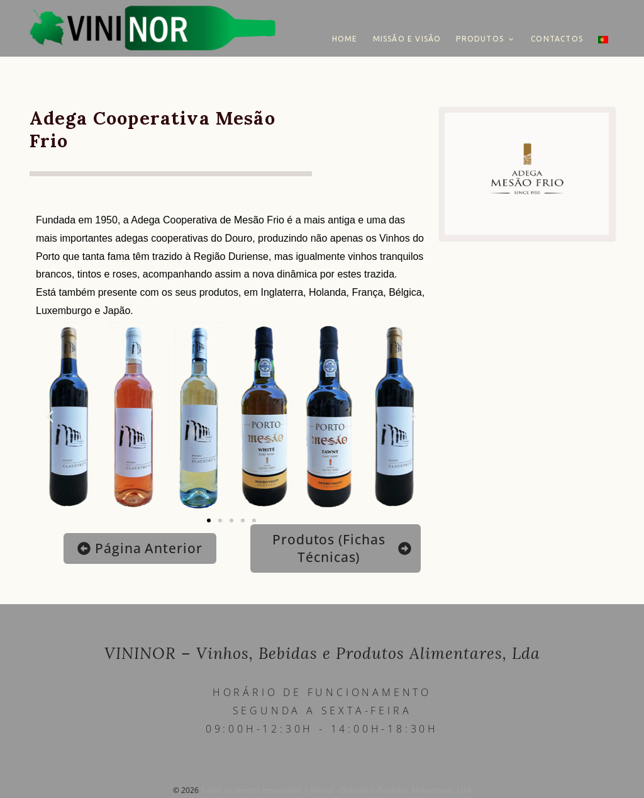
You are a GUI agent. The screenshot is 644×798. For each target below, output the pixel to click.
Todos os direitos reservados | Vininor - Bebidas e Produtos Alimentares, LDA (336, 790)
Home (345, 39)
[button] (50, 417)
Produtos (480, 39)
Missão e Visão (407, 39)
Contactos (557, 39)
